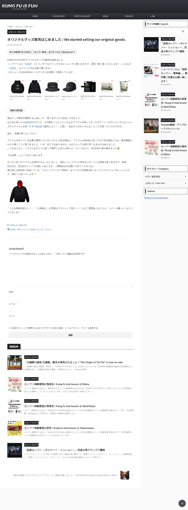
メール (12, 302)
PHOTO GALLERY (82, 16)
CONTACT (129, 16)
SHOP (28, 63)
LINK (153, 16)
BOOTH (31, 121)
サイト (12, 314)
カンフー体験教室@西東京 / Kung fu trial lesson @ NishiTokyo (58, 404)
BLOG (105, 16)
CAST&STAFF (59, 16)
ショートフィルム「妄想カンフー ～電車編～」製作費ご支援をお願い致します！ (174, 73)
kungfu (13, 228)
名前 (11, 290)
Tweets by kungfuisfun (155, 194)
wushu (33, 228)
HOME (35, 16)
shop (19, 228)
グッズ (48, 228)
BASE (39, 125)
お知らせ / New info (18, 224)
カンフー (40, 228)
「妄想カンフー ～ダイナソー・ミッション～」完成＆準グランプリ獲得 (62, 448)
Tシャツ (25, 228)
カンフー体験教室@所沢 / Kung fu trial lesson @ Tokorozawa (57, 426)
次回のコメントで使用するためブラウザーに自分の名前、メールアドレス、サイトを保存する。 (55, 326)
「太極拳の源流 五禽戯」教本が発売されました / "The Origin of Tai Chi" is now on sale (71, 360)
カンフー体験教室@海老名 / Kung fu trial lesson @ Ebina (55, 382)
